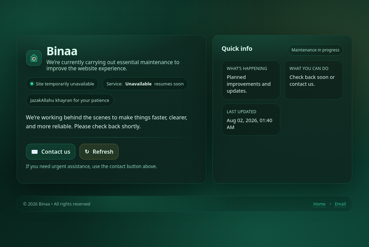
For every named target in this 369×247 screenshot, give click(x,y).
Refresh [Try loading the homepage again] (99, 151)
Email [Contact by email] (340, 204)
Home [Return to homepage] (319, 204)
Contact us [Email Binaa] (51, 151)
